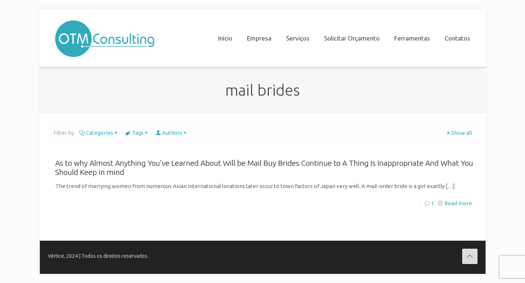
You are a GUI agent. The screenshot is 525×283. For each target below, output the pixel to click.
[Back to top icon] (470, 256)
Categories (99, 133)
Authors (172, 133)
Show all (459, 133)
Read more (458, 203)
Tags (137, 133)
